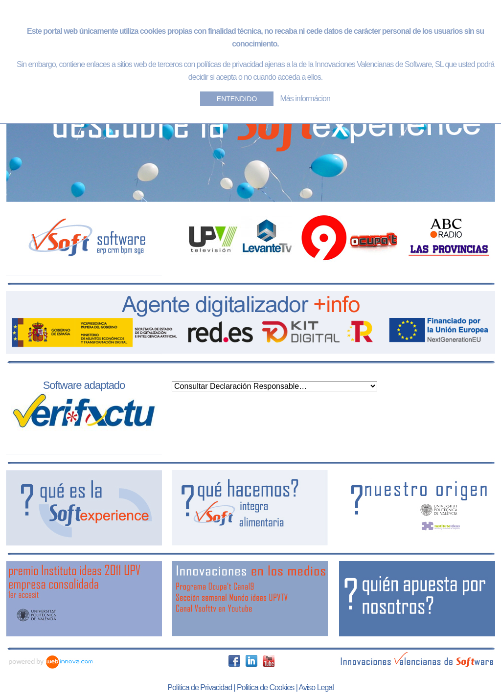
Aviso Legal (315, 687)
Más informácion (305, 98)
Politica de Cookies (265, 687)
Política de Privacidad (199, 687)
